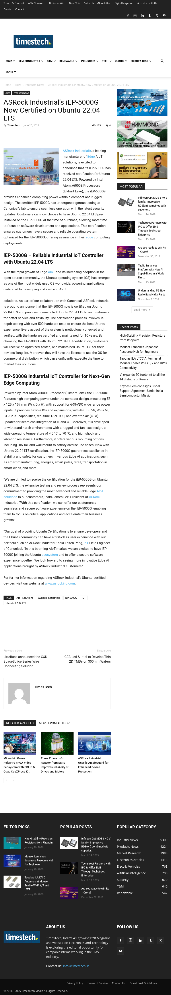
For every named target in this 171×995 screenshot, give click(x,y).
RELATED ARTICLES (20, 723)
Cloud (121, 61)
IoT (86, 543)
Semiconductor (31, 61)
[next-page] (13, 780)
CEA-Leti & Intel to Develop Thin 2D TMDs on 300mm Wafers (87, 659)
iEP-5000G (71, 597)
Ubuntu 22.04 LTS (16, 603)
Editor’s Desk (141, 61)
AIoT (51, 272)
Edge (91, 157)
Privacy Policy (74, 983)
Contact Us (119, 983)
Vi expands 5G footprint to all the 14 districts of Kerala (142, 377)
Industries (90, 61)
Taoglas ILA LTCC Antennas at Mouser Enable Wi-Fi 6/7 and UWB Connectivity (143, 363)
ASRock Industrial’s (77, 151)
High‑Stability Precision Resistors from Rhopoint (142, 338)
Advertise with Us (147, 3)
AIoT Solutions (25, 597)
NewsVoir (74, 3)
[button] (162, 61)
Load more (142, 310)
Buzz (10, 61)
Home (7, 85)
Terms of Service (97, 983)
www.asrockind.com (60, 583)
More (11, 71)
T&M (51, 61)
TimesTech (13, 125)
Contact (19, 9)
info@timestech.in (76, 966)
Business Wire (57, 3)
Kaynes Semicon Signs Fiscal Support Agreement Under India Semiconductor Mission (141, 390)
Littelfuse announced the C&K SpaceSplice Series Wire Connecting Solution (25, 661)
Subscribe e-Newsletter (97, 3)
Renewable (68, 61)
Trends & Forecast (14, 3)
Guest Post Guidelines (143, 983)
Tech (107, 61)
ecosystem (50, 555)
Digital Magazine (124, 3)
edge (90, 237)
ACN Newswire (36, 3)
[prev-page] (6, 780)
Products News (34, 85)
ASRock (95, 497)
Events (7, 9)
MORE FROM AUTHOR (54, 723)
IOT (84, 597)
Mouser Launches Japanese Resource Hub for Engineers (139, 349)
